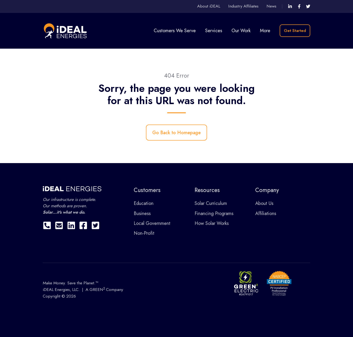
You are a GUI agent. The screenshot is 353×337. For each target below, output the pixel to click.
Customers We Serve (175, 30)
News (271, 6)
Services (213, 30)
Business (142, 213)
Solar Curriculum (211, 203)
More (265, 30)
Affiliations (265, 213)
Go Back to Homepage (176, 132)
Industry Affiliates (243, 6)
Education (143, 203)
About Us (264, 203)
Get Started (295, 30)
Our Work (241, 30)
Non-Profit (144, 233)
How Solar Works (212, 223)
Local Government (152, 223)
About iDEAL (208, 6)
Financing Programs (214, 213)
